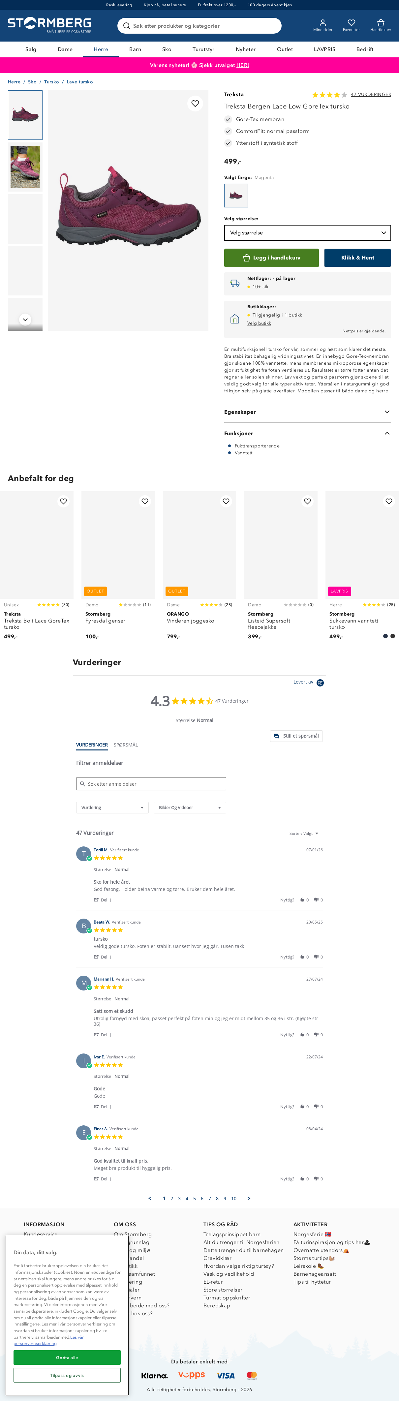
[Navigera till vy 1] (25, 115)
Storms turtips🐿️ (314, 1258)
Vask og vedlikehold (228, 1274)
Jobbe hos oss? (133, 1313)
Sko (166, 49)
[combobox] (112, 807)
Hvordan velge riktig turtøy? (238, 1266)
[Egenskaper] (307, 412)
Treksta (234, 94)
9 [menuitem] (225, 1199)
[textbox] (321, 836)
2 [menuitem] (171, 1199)
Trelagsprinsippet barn (232, 1234)
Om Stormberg (133, 1234)
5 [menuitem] (194, 1199)
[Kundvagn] (380, 26)
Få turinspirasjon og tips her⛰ (332, 1242)
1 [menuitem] (164, 1199)
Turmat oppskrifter (226, 1297)
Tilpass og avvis (67, 1375)
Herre (101, 49)
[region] (67, 1315)
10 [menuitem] (233, 1199)
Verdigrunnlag (132, 1242)
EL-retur (213, 1282)
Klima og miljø (132, 1250)
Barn (135, 49)
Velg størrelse (309, 233)
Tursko (51, 82)
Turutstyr (204, 49)
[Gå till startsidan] (50, 26)
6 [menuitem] (202, 1199)
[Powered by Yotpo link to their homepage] (309, 684)
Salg (31, 49)
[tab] (296, 736)
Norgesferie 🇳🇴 (312, 1234)
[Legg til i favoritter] (195, 103)
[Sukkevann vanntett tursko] (362, 569)
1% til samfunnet (134, 1274)
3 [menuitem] (179, 1199)
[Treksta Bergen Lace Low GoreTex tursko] (236, 195)
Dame (65, 49)
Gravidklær (217, 1258)
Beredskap (216, 1305)
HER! (242, 65)
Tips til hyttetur (312, 1282)
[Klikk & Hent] (357, 258)
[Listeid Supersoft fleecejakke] (281, 569)
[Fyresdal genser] (118, 569)
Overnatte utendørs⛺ (321, 1250)
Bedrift (365, 49)
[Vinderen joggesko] (199, 569)
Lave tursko (80, 82)
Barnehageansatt (314, 1274)
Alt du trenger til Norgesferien (241, 1242)
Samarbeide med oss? (142, 1305)
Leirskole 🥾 (308, 1266)
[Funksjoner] (307, 433)
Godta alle (67, 1357)
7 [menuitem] (209, 1199)
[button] (104, 900)
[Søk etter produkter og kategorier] (200, 26)
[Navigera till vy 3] (25, 219)
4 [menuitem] (187, 1199)
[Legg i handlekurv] (271, 258)
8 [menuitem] (217, 1199)
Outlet (285, 49)
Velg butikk (259, 323)
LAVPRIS (324, 49)
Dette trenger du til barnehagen (243, 1250)
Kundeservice (41, 1234)
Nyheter (246, 49)
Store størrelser (222, 1290)
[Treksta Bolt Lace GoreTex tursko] (37, 569)
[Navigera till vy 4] (25, 271)
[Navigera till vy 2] (25, 167)
